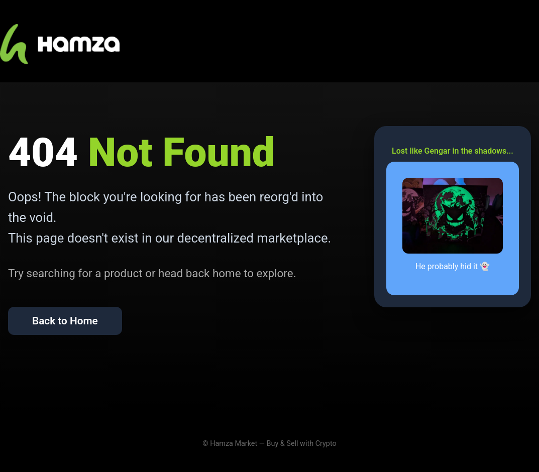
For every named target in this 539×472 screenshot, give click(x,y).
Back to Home (65, 321)
